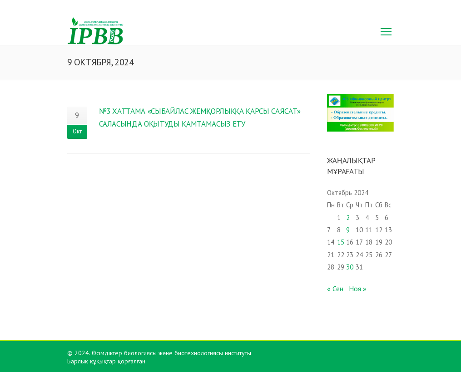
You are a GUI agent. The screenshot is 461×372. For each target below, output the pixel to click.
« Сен (335, 288)
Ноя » (358, 288)
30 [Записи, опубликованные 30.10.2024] (349, 267)
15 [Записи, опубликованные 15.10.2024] (340, 242)
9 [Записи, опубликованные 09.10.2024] (348, 229)
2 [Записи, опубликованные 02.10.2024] (348, 217)
